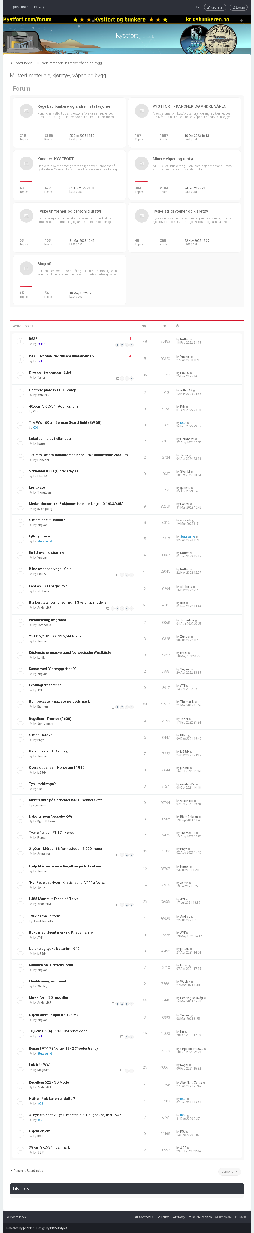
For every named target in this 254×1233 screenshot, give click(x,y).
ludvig (184, 965)
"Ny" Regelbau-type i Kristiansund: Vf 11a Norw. (67, 882)
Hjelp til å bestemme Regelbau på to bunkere (65, 866)
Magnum (43, 1069)
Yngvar (185, 356)
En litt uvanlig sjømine (46, 552)
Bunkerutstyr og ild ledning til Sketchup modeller (68, 602)
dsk (182, 602)
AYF (40, 689)
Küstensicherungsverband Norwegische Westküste (70, 652)
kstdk (41, 657)
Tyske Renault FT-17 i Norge (51, 832)
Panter (184, 504)
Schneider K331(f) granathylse (53, 471)
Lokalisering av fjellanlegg (50, 438)
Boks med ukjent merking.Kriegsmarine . (61, 932)
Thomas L (187, 701)
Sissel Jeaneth (43, 921)
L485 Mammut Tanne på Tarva (53, 898)
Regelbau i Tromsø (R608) (50, 718)
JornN (41, 887)
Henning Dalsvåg (191, 997)
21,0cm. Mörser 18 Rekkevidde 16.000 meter (65, 848)
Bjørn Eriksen (46, 821)
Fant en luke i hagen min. (48, 586)
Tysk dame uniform (44, 916)
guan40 (185, 487)
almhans (43, 591)
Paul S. (184, 372)
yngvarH (185, 520)
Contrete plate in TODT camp (52, 389)
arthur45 (43, 394)
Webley (42, 986)
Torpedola (44, 625)
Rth (35, 411)
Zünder (185, 636)
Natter (184, 339)
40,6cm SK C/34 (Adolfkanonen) (55, 406)
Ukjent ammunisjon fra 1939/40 (55, 1014)
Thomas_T (187, 832)
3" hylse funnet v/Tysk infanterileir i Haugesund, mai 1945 (75, 1114)
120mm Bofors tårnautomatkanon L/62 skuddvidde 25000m (78, 454)
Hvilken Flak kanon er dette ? (52, 1098)
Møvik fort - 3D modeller (48, 997)
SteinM (42, 476)
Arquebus (44, 853)
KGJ (40, 1135)
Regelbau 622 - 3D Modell (50, 1082)
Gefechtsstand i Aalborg (48, 751)
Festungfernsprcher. (45, 684)
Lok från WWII (40, 1064)
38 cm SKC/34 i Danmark (49, 1147)
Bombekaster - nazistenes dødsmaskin (61, 701)
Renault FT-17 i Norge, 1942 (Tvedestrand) (63, 1048)
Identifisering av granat (47, 620)
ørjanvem (39, 804)
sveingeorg (44, 508)
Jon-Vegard (45, 723)
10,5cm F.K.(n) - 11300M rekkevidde (58, 1031)
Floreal (41, 837)
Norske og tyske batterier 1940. (54, 948)
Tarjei (41, 377)
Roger (184, 1065)
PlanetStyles (58, 1228)
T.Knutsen (44, 492)
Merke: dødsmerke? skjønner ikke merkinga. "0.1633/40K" (76, 503)
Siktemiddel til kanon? (47, 520)
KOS (36, 427)
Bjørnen (42, 706)
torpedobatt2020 (191, 1048)
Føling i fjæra (39, 536)
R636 (33, 338)
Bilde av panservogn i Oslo (50, 568)
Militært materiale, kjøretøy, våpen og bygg (58, 75)
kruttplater (37, 487)
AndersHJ (44, 607)
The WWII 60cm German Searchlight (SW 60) (65, 422)
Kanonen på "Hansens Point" (52, 965)
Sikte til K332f (40, 735)
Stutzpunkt (44, 541)
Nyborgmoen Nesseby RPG (50, 816)
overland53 (187, 783)
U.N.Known (187, 438)
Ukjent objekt (39, 1131)
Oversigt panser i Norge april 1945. (57, 767)
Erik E (41, 343)
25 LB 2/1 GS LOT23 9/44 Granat (56, 636)
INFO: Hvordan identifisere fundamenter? (62, 356)
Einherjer (43, 459)
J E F (40, 1152)
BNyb (40, 740)
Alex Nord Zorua (191, 1082)
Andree (185, 916)
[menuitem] (39, 7)
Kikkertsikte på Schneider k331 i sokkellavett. (66, 799)
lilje (182, 1031)
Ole (39, 788)
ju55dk (184, 751)
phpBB (27, 1228)
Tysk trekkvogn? (42, 783)
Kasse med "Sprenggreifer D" (52, 668)
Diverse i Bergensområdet (50, 372)
